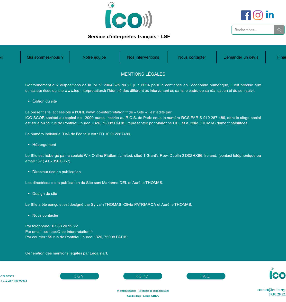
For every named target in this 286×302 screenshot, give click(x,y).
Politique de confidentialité (154, 290)
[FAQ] (206, 276)
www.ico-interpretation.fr (85, 90)
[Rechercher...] (249, 29)
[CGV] (79, 276)
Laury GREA (151, 295)
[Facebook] (246, 15)
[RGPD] (142, 276)
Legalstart (98, 253)
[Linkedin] (270, 15)
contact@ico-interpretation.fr (68, 231)
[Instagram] (258, 15)
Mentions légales (126, 290)
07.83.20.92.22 (65, 226)
